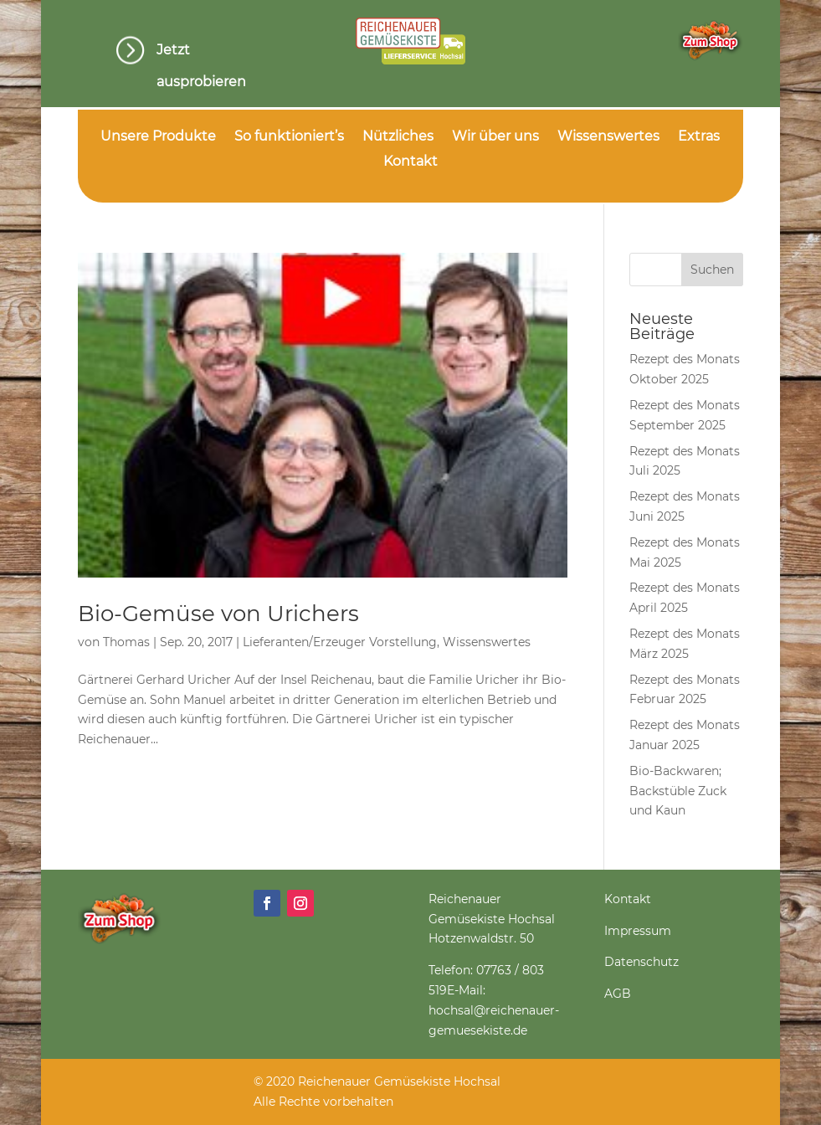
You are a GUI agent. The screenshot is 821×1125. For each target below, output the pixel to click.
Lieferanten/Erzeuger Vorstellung (340, 642)
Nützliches (398, 137)
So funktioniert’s (289, 137)
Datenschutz (641, 961)
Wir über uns (495, 137)
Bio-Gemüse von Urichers (218, 613)
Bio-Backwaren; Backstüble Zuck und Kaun (677, 791)
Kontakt (410, 162)
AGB (617, 993)
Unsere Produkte (158, 137)
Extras (699, 137)
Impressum (637, 930)
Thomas (126, 642)
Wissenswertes (608, 137)
